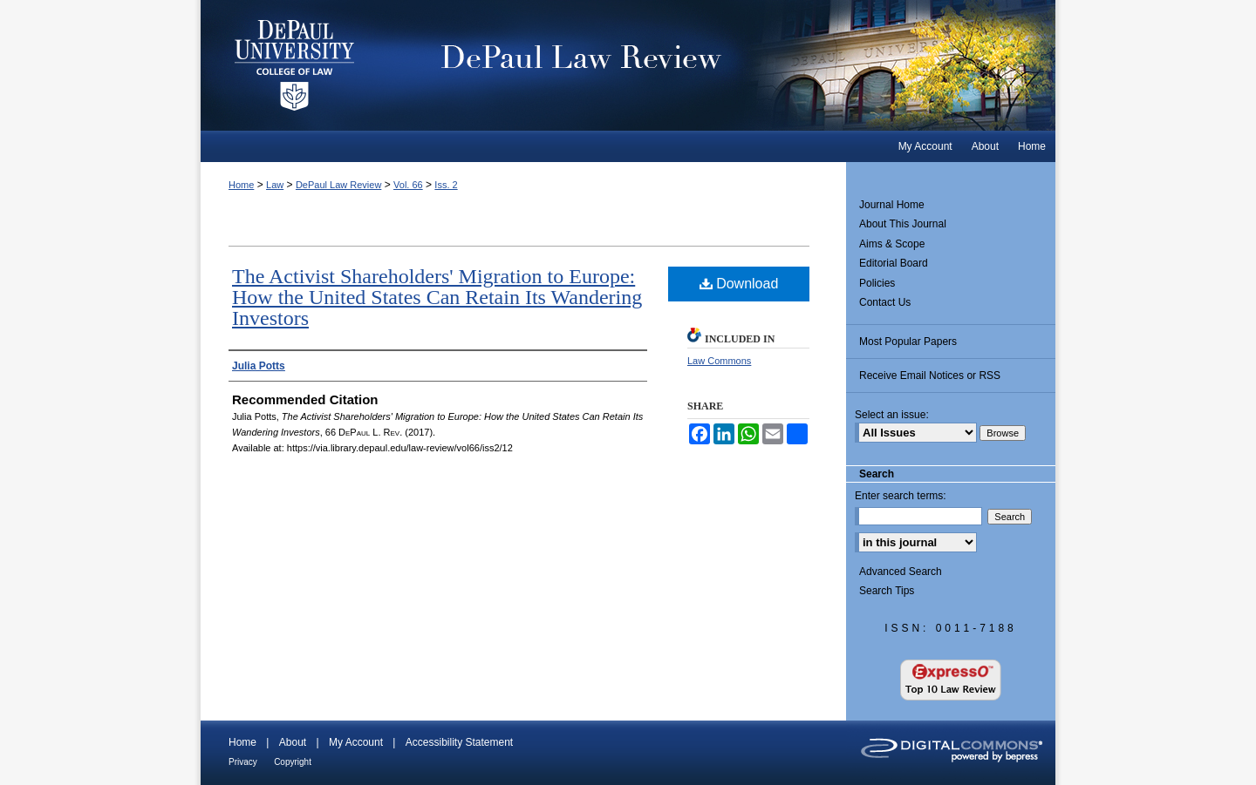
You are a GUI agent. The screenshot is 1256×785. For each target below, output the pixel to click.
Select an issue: (892, 415)
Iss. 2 (445, 184)
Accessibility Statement (459, 742)
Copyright (292, 762)
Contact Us (885, 302)
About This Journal (902, 224)
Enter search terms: (900, 496)
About (292, 742)
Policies (877, 283)
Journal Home (892, 205)
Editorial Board (893, 263)
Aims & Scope (892, 244)
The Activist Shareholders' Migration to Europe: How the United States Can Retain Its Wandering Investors (437, 297)
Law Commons (719, 360)
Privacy (243, 762)
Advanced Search (900, 571)
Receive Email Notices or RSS (929, 375)
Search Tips (886, 591)
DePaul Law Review (723, 65)
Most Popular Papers (908, 341)
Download (739, 283)
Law (274, 184)
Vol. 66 (408, 184)
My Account (356, 742)
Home (241, 184)
